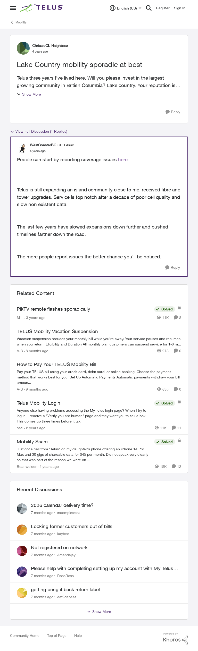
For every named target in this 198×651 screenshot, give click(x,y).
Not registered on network (59, 547)
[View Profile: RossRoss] (22, 572)
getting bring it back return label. (66, 589)
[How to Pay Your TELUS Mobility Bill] (99, 377)
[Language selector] (126, 8)
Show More (29, 94)
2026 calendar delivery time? (62, 505)
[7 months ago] (42, 512)
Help (78, 635)
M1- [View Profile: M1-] (20, 317)
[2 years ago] (34, 427)
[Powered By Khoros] (175, 639)
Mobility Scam (32, 441)
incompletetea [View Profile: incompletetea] (68, 512)
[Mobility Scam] (84, 454)
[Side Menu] (13, 8)
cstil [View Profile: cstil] (20, 428)
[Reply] (172, 111)
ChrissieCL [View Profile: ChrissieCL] (41, 45)
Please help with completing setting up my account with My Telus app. (102, 568)
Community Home (24, 635)
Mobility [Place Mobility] (18, 22)
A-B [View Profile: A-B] (20, 350)
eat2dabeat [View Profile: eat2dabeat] (66, 597)
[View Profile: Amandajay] (22, 551)
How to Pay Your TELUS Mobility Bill (56, 364)
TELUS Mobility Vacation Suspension (57, 331)
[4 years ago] (48, 466)
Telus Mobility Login (38, 403)
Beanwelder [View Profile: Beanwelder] (27, 466)
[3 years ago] (34, 317)
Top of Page (57, 635)
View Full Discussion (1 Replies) (38, 131)
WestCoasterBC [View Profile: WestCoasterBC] (43, 145)
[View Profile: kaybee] (22, 530)
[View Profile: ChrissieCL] (23, 48)
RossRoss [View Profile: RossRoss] (65, 575)
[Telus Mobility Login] (84, 416)
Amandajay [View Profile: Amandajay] (66, 554)
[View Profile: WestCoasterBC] (22, 148)
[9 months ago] (36, 389)
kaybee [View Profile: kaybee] (63, 533)
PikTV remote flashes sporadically (53, 309)
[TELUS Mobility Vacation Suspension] (99, 341)
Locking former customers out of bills (71, 526)
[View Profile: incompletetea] (22, 508)
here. (123, 159)
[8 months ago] (36, 350)
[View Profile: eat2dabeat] (22, 593)
